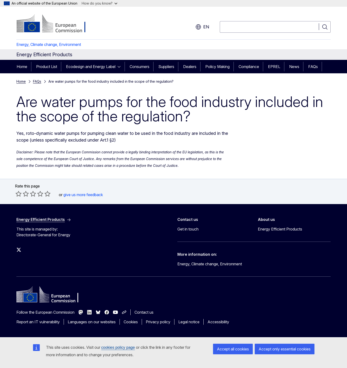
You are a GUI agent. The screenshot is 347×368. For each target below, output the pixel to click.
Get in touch (188, 229)
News (294, 66)
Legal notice (189, 321)
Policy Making (217, 66)
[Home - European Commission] (55, 24)
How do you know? (99, 3)
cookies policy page (118, 347)
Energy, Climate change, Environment (48, 44)
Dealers (189, 66)
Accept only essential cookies (285, 349)
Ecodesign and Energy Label (90, 66)
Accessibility (218, 321)
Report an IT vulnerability (38, 321)
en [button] (202, 27)
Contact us (143, 312)
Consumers (139, 66)
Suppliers (166, 66)
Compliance (249, 66)
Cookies (131, 321)
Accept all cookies (233, 349)
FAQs (313, 66)
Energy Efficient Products (280, 229)
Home (22, 66)
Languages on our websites (92, 321)
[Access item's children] (120, 66)
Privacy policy (158, 321)
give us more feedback (83, 194)
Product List (46, 66)
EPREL (274, 66)
